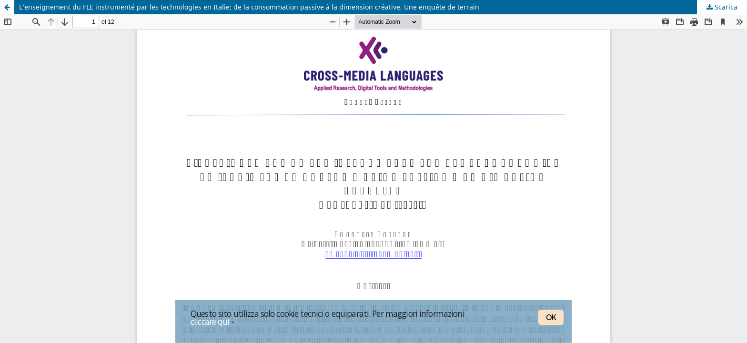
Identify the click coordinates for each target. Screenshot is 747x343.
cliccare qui (210, 321)
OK (551, 317)
